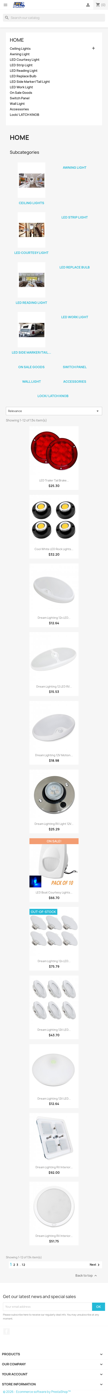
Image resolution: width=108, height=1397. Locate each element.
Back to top (86, 1275)
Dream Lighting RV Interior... (54, 1167)
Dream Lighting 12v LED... (54, 618)
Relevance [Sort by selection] (54, 411)
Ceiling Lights (20, 49)
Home (17, 40)
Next (95, 1264)
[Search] (54, 18)
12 (24, 1265)
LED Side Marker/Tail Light (30, 82)
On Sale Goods (21, 93)
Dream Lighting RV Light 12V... (54, 824)
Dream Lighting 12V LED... (54, 1030)
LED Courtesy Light (24, 60)
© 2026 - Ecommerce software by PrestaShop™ (37, 1392)
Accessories (19, 109)
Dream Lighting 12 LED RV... (54, 686)
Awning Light (20, 54)
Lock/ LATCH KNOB (24, 115)
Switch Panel (19, 98)
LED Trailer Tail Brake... (54, 480)
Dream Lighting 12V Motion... (54, 755)
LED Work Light (21, 87)
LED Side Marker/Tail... (31, 352)
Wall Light (17, 104)
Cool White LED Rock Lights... (54, 549)
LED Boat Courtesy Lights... (54, 892)
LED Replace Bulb (23, 76)
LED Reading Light (24, 71)
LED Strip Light (21, 65)
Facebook (6, 1331)
